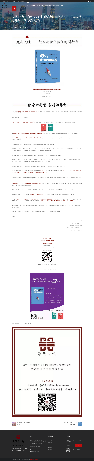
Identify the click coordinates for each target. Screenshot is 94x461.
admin (16, 27)
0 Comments (24, 27)
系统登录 (50, 450)
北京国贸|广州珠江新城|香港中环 (18, 1)
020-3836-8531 (5, 1)
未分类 (16, 13)
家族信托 (50, 440)
